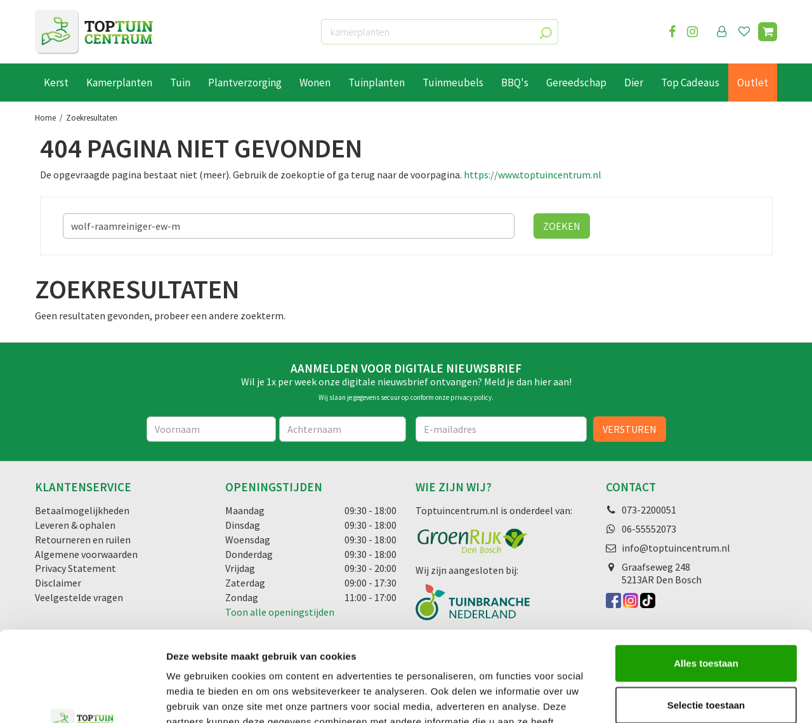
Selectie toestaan (706, 614)
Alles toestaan (706, 572)
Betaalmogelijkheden (82, 510)
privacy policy (471, 397)
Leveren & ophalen (75, 525)
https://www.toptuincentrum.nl (532, 174)
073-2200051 (649, 509)
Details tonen (685, 698)
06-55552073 (649, 528)
